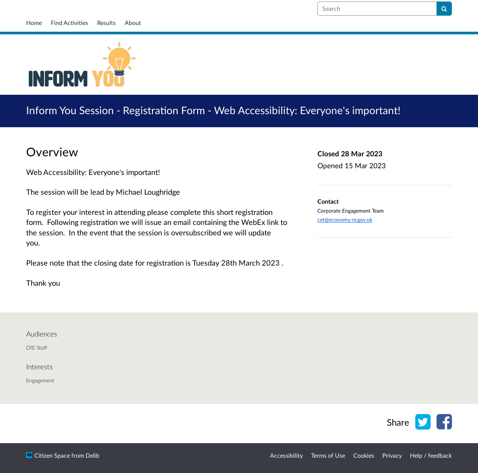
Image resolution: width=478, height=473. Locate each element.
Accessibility (286, 455)
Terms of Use (328, 455)
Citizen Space (52, 455)
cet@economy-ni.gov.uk (344, 219)
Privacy (392, 455)
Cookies (363, 455)
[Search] (444, 8)
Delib (92, 455)
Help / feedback (431, 455)
